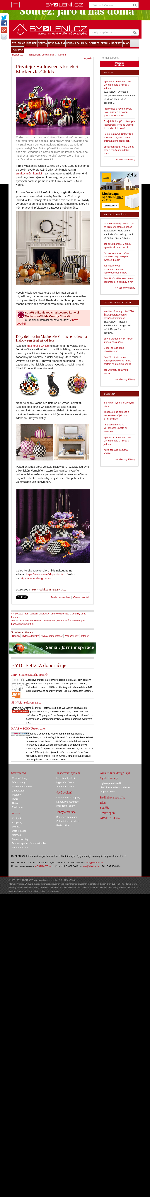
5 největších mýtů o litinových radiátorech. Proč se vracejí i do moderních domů (119, 124)
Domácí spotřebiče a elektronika (29, 843)
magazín (87, 58)
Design (16, 636)
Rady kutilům (63, 825)
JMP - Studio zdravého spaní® (29, 674)
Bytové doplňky (30, 636)
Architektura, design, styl (41, 54)
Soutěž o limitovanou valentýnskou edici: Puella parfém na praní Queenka (117, 360)
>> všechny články (125, 159)
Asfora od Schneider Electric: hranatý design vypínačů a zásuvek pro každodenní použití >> (48, 622)
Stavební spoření (65, 786)
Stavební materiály (22, 786)
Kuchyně (16, 818)
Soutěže (104, 807)
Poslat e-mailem (60, 597)
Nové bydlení (64, 792)
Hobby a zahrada (66, 811)
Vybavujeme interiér (51, 636)
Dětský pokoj (19, 830)
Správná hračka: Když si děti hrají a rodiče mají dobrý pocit (119, 150)
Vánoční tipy (72, 636)
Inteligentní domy (65, 805)
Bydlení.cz (17, 54)
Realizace (17, 807)
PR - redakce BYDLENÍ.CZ (49, 589)
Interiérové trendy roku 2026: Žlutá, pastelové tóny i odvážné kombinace (119, 314)
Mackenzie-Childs (38, 345)
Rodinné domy (20, 778)
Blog (103, 802)
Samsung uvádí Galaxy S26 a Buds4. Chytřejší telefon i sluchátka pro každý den (118, 137)
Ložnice (16, 826)
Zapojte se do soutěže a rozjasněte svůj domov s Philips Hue (116, 415)
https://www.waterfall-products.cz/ (47, 574)
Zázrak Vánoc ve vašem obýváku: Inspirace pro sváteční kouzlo (116, 256)
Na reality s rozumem (67, 801)
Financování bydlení (68, 773)
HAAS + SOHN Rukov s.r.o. (28, 728)
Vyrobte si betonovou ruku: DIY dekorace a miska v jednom (118, 84)
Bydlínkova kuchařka (112, 797)
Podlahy (16, 794)
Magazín (109, 393)
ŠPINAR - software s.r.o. (26, 702)
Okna (15, 803)
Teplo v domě (108, 791)
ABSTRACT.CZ (110, 818)
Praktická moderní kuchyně (115, 787)
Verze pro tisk (81, 597)
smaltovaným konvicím (30, 173)
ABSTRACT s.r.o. (44, 866)
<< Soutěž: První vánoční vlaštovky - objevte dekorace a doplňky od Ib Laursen (48, 615)
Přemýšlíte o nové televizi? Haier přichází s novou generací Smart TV (118, 112)
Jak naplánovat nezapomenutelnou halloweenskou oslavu (115, 269)
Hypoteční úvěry (65, 782)
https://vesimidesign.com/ (35, 578)
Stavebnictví (18, 773)
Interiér (84, 636)
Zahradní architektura (67, 821)
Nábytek (16, 835)
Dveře (15, 799)
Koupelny (17, 822)
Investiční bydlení (65, 778)
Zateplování (18, 790)
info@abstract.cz (92, 866)
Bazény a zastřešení (67, 817)
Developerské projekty (68, 797)
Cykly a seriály (109, 778)
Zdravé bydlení (20, 847)
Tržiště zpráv (107, 812)
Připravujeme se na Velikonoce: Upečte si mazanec (115, 428)
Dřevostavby (18, 782)
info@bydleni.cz (94, 862)
